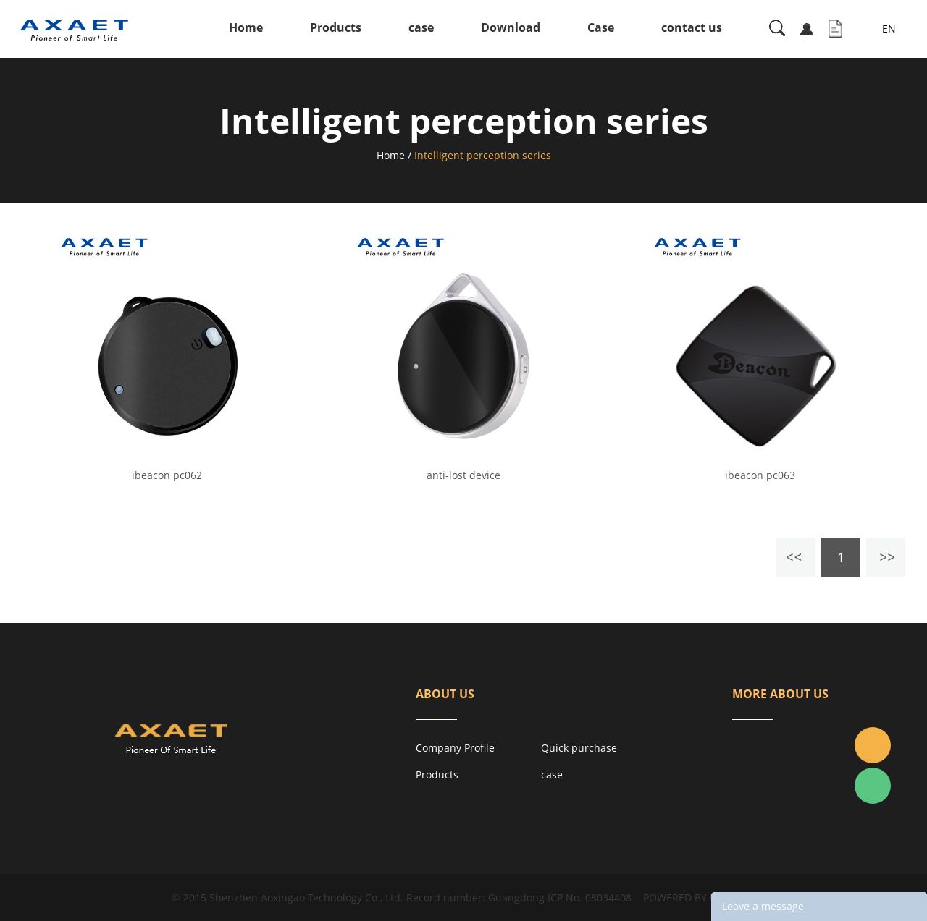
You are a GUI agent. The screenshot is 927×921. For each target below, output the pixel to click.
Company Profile (455, 748)
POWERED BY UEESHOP (699, 897)
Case (600, 27)
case (421, 27)
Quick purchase (579, 748)
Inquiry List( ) (835, 29)
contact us (691, 27)
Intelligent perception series (482, 155)
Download (510, 27)
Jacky (873, 745)
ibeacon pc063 (760, 475)
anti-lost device (463, 475)
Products (335, 27)
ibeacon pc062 (167, 475)
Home (246, 27)
